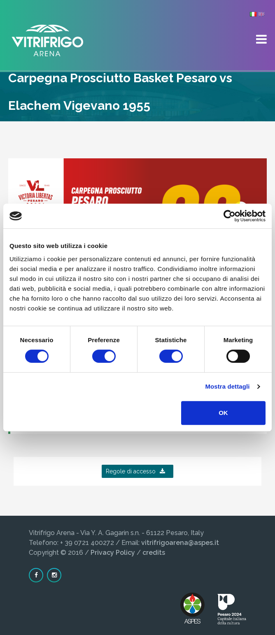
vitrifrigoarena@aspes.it (180, 543)
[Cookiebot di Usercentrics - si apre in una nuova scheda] (229, 216)
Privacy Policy (113, 552)
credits (153, 552)
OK (223, 412)
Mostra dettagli (227, 386)
